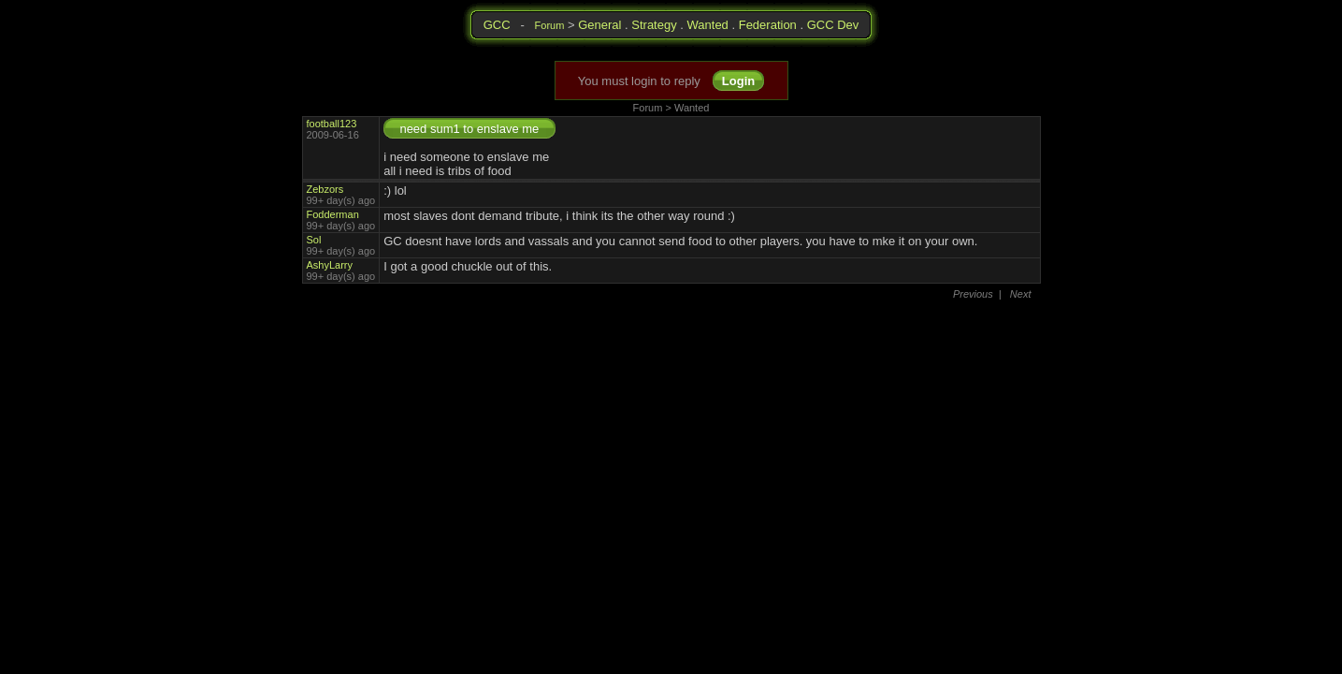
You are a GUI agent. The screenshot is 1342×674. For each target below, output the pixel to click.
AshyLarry (330, 265)
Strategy (653, 25)
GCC (497, 25)
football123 (332, 123)
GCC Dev (833, 25)
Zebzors (325, 189)
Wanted (708, 25)
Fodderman (333, 214)
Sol (314, 239)
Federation (768, 25)
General (599, 25)
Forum (550, 25)
